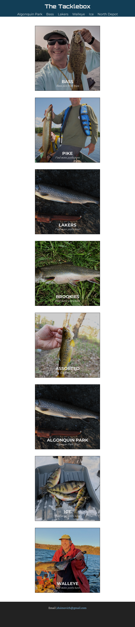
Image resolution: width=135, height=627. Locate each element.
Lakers (63, 14)
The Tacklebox (68, 6)
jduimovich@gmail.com (71, 608)
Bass (50, 14)
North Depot (108, 14)
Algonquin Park (29, 14)
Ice (91, 14)
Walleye (78, 14)
